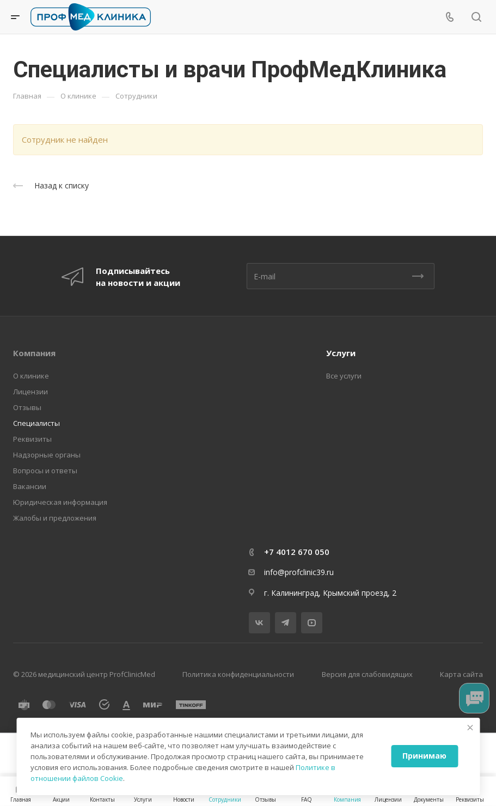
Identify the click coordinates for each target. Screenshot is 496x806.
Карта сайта (461, 674)
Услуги (341, 352)
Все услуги (344, 376)
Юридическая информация (60, 502)
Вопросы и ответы (45, 470)
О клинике (31, 376)
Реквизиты (32, 439)
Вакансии (29, 486)
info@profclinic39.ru (299, 572)
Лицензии (30, 391)
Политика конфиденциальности (238, 674)
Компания (34, 352)
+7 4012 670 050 (296, 551)
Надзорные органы (47, 455)
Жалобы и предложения (54, 518)
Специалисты (36, 423)
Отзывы (27, 407)
